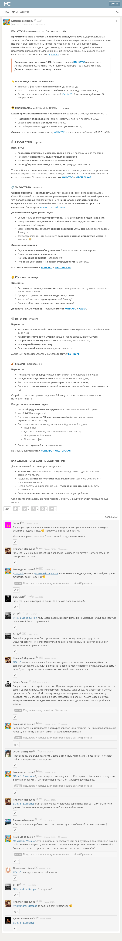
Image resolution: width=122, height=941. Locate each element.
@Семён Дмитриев (23, 776)
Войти (114, 3)
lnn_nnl (17, 523)
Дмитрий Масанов (23, 819)
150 (39, 819)
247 (38, 751)
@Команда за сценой (25, 617)
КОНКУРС (79, 61)
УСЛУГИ (18, 583)
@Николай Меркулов (46, 573)
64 (36, 867)
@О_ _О (17, 662)
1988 (29, 596)
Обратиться (85, 583)
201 (23, 522)
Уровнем (54, 54)
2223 (41, 548)
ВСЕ (7, 11)
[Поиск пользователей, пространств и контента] (117, 12)
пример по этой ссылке (53, 207)
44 (38, 918)
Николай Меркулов (24, 548)
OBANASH (18, 596)
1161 (39, 20)
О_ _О (16, 613)
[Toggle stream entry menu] (117, 21)
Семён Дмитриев (23, 751)
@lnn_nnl (18, 573)
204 (24, 613)
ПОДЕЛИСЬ (112, 517)
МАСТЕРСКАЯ (83, 177)
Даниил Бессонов (23, 918)
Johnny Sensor (20, 682)
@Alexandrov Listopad (25, 889)
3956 (34, 681)
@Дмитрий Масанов (24, 840)
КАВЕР (82, 308)
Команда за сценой (22, 20)
